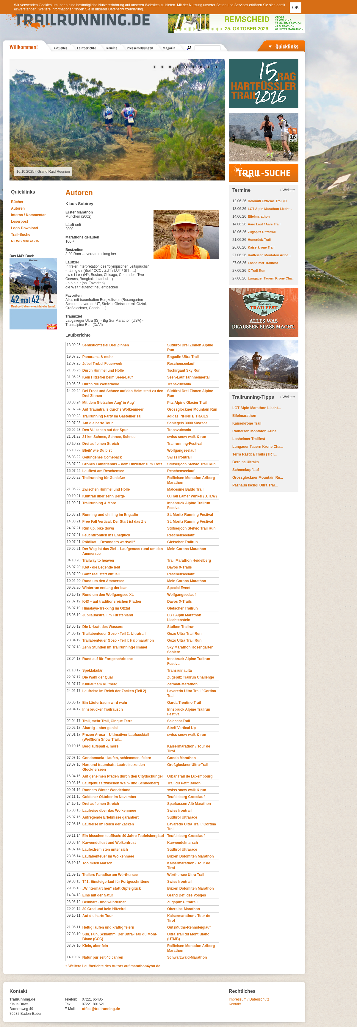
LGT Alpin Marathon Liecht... (270, 209)
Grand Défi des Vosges (186, 895)
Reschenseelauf (180, 364)
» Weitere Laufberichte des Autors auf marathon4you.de (112, 966)
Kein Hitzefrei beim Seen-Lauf (107, 377)
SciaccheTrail (178, 721)
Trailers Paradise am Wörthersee (110, 875)
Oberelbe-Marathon (183, 909)
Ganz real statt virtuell (101, 574)
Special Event (178, 588)
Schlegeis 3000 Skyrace (187, 423)
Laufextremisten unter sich (105, 849)
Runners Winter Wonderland (106, 790)
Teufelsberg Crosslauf (186, 797)
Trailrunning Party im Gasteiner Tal (112, 416)
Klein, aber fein (95, 946)
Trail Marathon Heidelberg (189, 560)
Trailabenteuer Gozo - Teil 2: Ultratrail (114, 634)
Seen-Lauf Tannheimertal (188, 377)
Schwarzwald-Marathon (187, 957)
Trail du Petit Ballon (184, 783)
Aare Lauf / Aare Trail (264, 224)
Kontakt (235, 1004)
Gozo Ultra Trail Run (184, 634)
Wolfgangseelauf (181, 450)
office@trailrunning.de (101, 1009)
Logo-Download (24, 228)
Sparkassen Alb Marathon (189, 804)
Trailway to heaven (98, 560)
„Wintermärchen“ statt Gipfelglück (111, 888)
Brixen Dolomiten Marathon (190, 856)
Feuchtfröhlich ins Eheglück (106, 535)
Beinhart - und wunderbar (104, 902)
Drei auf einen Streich (100, 444)
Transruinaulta (179, 670)
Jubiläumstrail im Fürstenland (107, 615)
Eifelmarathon (259, 216)
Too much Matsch (97, 863)
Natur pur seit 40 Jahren (102, 957)
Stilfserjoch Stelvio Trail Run (191, 464)
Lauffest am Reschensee (103, 471)
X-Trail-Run (256, 270)
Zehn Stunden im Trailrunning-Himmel (114, 647)
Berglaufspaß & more (100, 746)
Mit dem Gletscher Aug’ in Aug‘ (108, 403)
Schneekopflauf (245, 470)
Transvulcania (179, 384)
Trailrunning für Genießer (103, 478)
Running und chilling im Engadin (110, 515)
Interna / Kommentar (28, 215)
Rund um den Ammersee (103, 581)
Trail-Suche (20, 235)
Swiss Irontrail (179, 457)
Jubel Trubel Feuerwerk (102, 364)
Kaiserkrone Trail (261, 247)
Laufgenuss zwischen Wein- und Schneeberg (120, 783)
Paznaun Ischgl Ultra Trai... (255, 485)
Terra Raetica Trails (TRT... (254, 454)
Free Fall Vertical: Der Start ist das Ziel (115, 521)
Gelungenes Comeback (102, 457)
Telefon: (71, 999)
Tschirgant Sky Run (184, 370)
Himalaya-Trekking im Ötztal (106, 608)
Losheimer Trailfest (263, 263)
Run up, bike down (98, 528)
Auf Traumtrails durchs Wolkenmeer (113, 409)
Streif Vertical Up (181, 728)
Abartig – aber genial (100, 728)
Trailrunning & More (99, 503)
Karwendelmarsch (182, 843)
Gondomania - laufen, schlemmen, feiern (116, 758)
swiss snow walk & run (186, 437)
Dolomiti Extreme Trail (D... (268, 201)
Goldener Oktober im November (109, 797)
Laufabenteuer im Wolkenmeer (108, 856)
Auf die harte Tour (97, 423)
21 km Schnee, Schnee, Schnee (109, 437)
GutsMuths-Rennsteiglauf (189, 927)
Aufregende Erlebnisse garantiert (110, 817)
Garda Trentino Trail (184, 703)
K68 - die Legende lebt (101, 567)
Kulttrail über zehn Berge (103, 496)
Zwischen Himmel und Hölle (106, 489)
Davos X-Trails (179, 567)
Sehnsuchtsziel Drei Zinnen (105, 345)
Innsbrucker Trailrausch (102, 709)
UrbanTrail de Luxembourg (190, 776)
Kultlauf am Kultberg (100, 684)
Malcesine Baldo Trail (185, 489)
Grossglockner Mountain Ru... (257, 477)
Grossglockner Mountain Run (192, 409)
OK (295, 7)
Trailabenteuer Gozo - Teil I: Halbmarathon (118, 640)
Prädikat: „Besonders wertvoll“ (108, 542)
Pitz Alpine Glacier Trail (187, 403)
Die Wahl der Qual (97, 677)
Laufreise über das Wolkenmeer (109, 810)
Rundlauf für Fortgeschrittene (107, 659)
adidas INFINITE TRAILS (187, 416)
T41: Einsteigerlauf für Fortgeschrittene (115, 882)
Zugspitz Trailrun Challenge (190, 677)
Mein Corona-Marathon (186, 549)
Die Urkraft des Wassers (102, 627)
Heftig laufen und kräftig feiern (108, 927)
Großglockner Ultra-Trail (187, 765)
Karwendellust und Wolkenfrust (109, 843)
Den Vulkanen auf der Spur (105, 430)
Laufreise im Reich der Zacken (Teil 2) (114, 691)
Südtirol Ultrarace (182, 817)
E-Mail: (70, 1009)
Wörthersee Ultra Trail (185, 875)
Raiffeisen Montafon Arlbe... (269, 255)
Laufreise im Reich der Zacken (108, 824)
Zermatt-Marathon (182, 684)
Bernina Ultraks (245, 462)
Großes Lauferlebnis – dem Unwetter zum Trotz (122, 464)
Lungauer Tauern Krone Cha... (271, 278)
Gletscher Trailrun (182, 542)
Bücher (17, 202)
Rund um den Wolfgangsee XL (108, 595)
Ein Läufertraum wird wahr (104, 703)
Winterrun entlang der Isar (104, 588)
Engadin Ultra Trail (183, 357)
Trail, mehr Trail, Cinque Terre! (108, 721)
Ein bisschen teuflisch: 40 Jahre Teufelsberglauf (123, 836)
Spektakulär (92, 670)
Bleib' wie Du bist (97, 450)
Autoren (18, 208)
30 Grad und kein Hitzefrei (104, 909)
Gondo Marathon (181, 758)
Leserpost (19, 221)
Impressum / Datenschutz (249, 999)
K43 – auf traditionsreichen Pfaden (111, 601)
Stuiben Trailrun (180, 627)
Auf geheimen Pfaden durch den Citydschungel (122, 776)
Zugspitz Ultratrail (182, 902)
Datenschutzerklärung (125, 9)
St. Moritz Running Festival (190, 515)
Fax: (68, 1004)
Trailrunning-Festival (184, 444)
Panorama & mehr (97, 357)
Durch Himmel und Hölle (103, 370)
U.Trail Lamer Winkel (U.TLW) (192, 496)
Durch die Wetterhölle (100, 384)
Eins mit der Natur (97, 895)
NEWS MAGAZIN (25, 241)
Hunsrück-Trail (259, 239)
